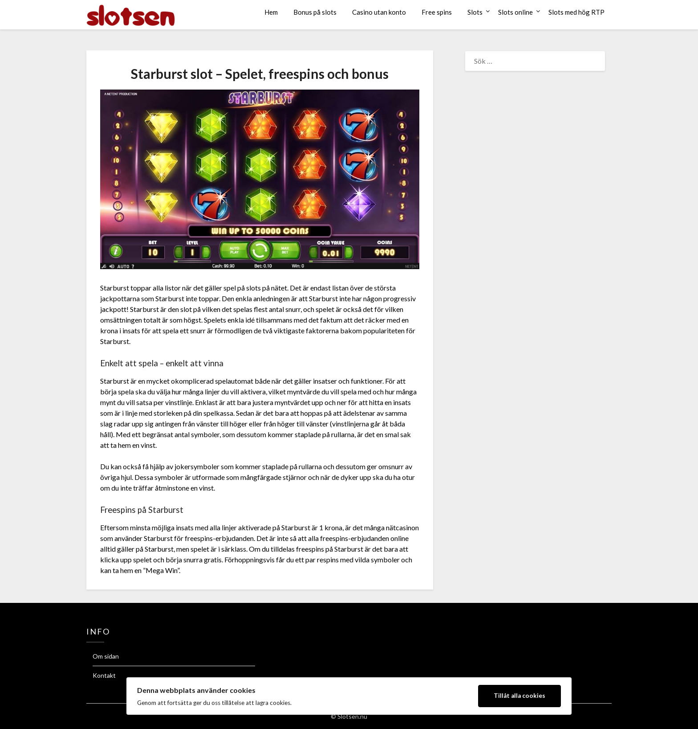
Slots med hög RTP (576, 12)
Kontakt (104, 675)
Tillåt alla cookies (519, 695)
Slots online (515, 12)
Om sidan (106, 656)
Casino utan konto (379, 12)
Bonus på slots (315, 12)
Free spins (437, 12)
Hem (271, 12)
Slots (475, 12)
